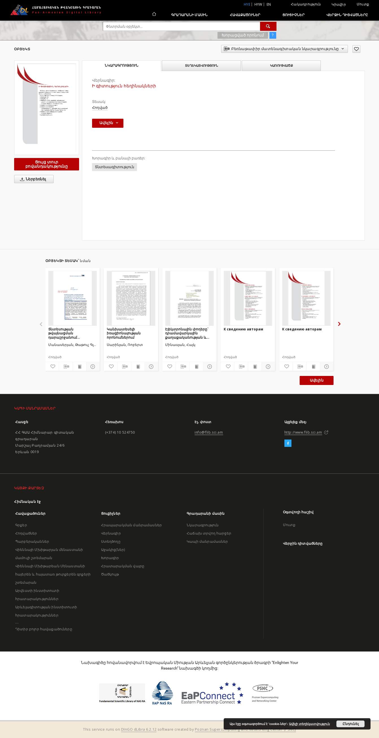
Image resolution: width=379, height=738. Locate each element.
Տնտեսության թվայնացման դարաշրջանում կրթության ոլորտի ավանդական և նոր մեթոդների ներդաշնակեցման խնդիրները (66, 333)
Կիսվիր (339, 4)
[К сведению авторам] (248, 298)
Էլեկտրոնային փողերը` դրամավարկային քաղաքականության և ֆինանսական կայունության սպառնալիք (189, 333)
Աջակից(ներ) (113, 549)
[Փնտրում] (268, 26)
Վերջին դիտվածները (347, 14)
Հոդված (100, 107)
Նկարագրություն (203, 525)
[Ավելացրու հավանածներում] (356, 49)
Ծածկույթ (110, 574)
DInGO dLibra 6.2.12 (139, 729)
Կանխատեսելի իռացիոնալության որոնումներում (124, 333)
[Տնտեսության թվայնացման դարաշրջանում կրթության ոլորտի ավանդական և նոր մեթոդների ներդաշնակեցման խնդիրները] (73, 298)
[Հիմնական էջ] (153, 14)
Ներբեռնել (32, 179)
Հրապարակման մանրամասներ (131, 525)
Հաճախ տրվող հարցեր (209, 533)
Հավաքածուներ (245, 14)
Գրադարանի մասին (189, 14)
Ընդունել (351, 724)
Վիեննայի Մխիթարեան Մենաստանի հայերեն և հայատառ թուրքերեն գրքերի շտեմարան (53, 574)
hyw (258, 4)
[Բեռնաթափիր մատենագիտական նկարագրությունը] (65, 366)
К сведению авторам (243, 329)
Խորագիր (110, 557)
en (269, 4)
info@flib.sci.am (209, 432)
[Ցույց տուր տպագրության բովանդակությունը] (79, 366)
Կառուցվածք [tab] (281, 66)
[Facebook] (287, 443)
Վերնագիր (111, 533)
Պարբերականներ (32, 541)
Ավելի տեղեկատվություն (309, 724)
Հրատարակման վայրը (123, 566)
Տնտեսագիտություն (114, 167)
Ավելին (316, 380)
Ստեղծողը (111, 541)
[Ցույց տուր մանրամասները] (92, 366)
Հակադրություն (306, 4)
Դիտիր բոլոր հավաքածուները (43, 629)
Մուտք (363, 4)
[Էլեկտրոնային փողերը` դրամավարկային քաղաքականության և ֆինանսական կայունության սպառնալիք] (189, 298)
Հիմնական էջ (27, 501)
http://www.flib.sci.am (303, 432)
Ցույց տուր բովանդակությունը (46, 164)
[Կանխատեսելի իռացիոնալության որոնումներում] (131, 298)
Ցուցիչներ (293, 14)
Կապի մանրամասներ (207, 541)
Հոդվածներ (26, 533)
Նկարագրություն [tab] (121, 66)
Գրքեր (21, 525)
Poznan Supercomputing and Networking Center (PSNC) (245, 729)
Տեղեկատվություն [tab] (201, 66)
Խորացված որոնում (243, 35)
